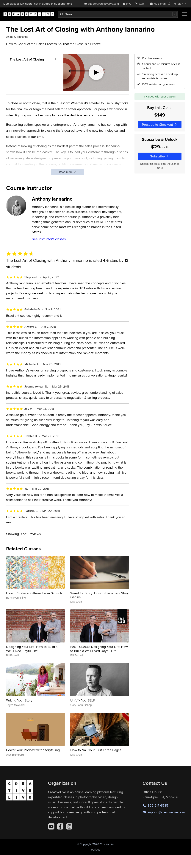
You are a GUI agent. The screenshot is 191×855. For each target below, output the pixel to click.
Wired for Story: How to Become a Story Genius (99, 595)
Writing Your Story (19, 700)
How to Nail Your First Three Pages (95, 750)
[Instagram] (69, 826)
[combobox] (118, 14)
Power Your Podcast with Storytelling (33, 750)
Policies (95, 849)
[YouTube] (51, 826)
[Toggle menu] (184, 14)
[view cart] (141, 3)
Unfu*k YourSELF (82, 700)
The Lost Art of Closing (27, 59)
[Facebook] (60, 826)
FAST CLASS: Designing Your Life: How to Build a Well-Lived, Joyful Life (99, 648)
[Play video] (96, 72)
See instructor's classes (49, 239)
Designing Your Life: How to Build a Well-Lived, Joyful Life (31, 648)
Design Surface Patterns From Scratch (34, 593)
